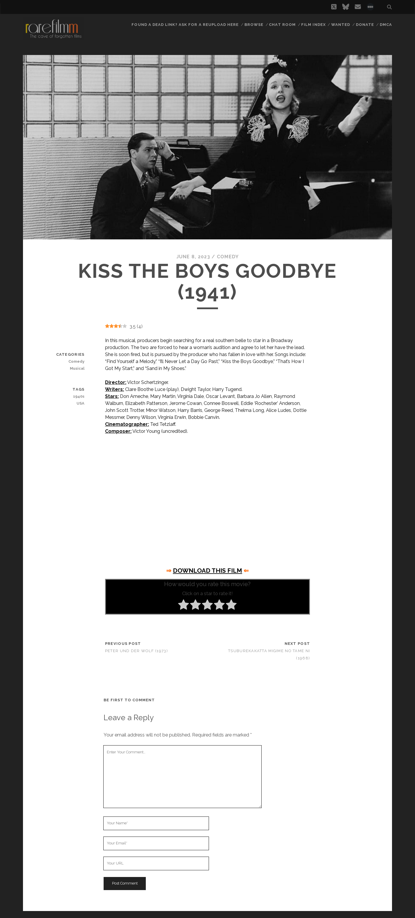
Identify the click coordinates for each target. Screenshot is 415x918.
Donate (365, 24)
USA (80, 403)
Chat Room (282, 24)
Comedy (228, 256)
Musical (77, 368)
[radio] (183, 605)
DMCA (386, 24)
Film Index (313, 24)
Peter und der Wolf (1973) (136, 651)
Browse (253, 24)
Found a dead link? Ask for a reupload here (185, 24)
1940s (78, 396)
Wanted (340, 24)
